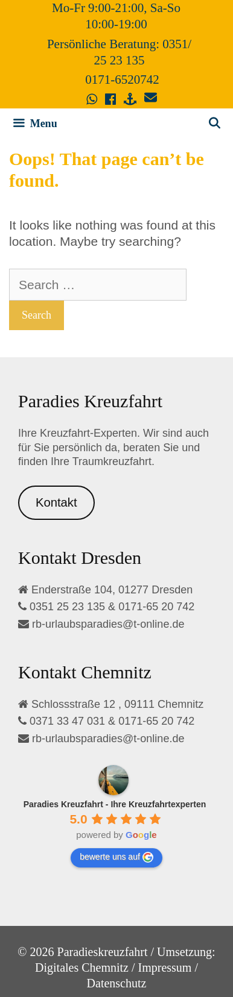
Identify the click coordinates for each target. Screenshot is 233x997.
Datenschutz (117, 983)
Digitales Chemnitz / (85, 967)
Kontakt (56, 502)
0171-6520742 (122, 79)
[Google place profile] (115, 804)
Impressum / (168, 967)
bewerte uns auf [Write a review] (116, 857)
